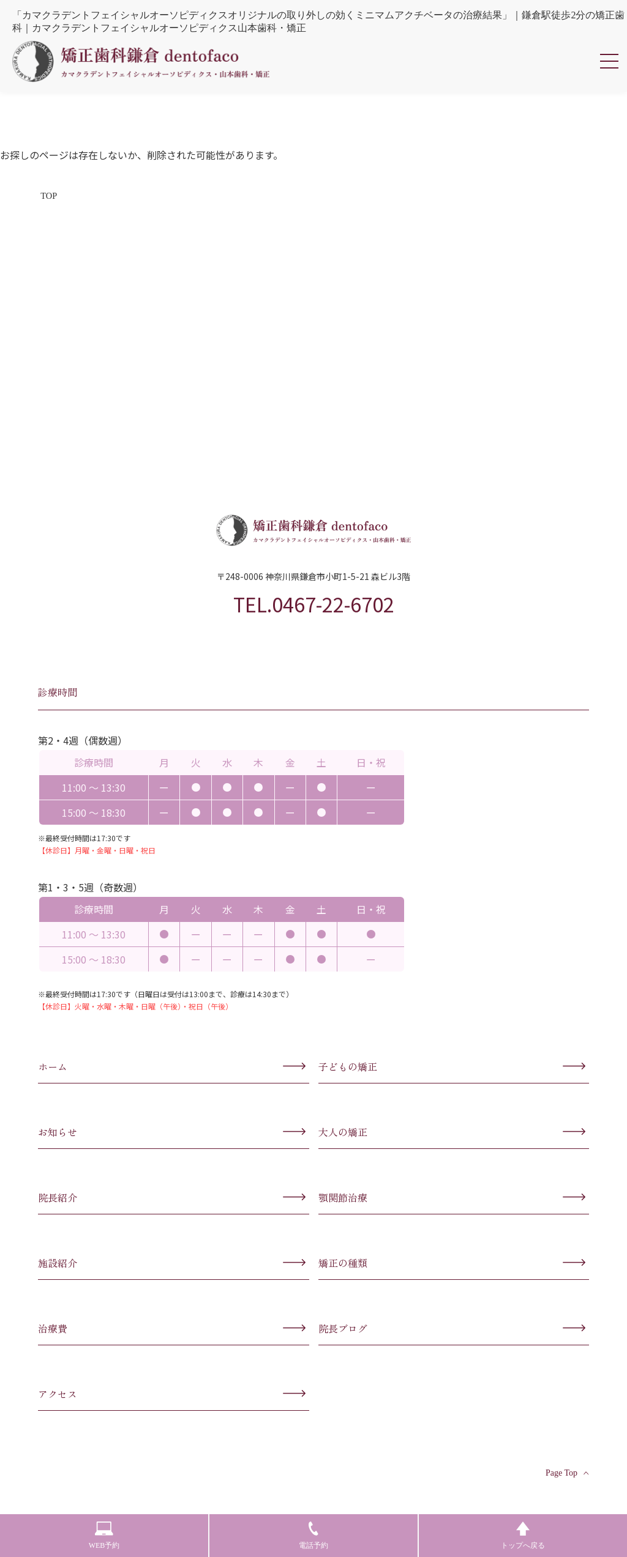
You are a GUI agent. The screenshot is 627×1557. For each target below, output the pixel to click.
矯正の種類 (342, 1262)
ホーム (52, 1066)
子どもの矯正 (347, 1066)
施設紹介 (57, 1262)
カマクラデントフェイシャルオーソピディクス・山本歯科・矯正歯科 (140, 61)
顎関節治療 (342, 1197)
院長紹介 (57, 1197)
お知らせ (57, 1131)
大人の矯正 (342, 1131)
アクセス (57, 1393)
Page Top (567, 1472)
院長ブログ (342, 1328)
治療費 (52, 1328)
